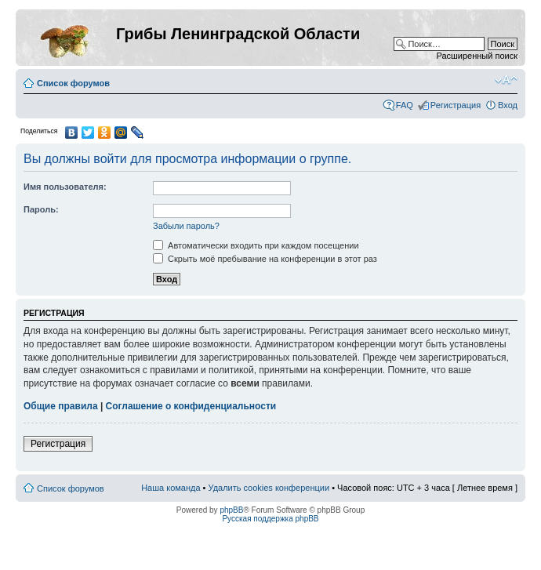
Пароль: (41, 209)
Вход (507, 105)
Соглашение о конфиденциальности (191, 406)
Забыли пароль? (186, 226)
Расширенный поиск (476, 55)
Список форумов (73, 83)
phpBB (231, 510)
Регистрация (455, 105)
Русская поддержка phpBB (270, 518)
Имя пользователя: (65, 186)
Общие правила (61, 406)
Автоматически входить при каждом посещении (256, 245)
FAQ (404, 105)
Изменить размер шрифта (506, 80)
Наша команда (170, 487)
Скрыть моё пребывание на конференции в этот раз (265, 258)
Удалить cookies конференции (269, 487)
